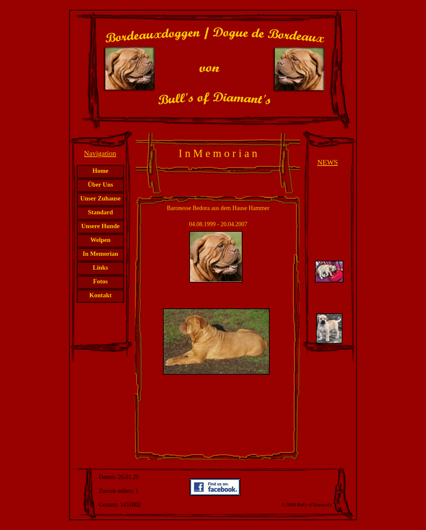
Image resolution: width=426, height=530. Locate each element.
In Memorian (100, 253)
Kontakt (100, 295)
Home (101, 170)
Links (100, 267)
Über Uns (100, 184)
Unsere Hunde (100, 226)
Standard (100, 212)
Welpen (100, 239)
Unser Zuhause (100, 198)
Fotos (100, 281)
